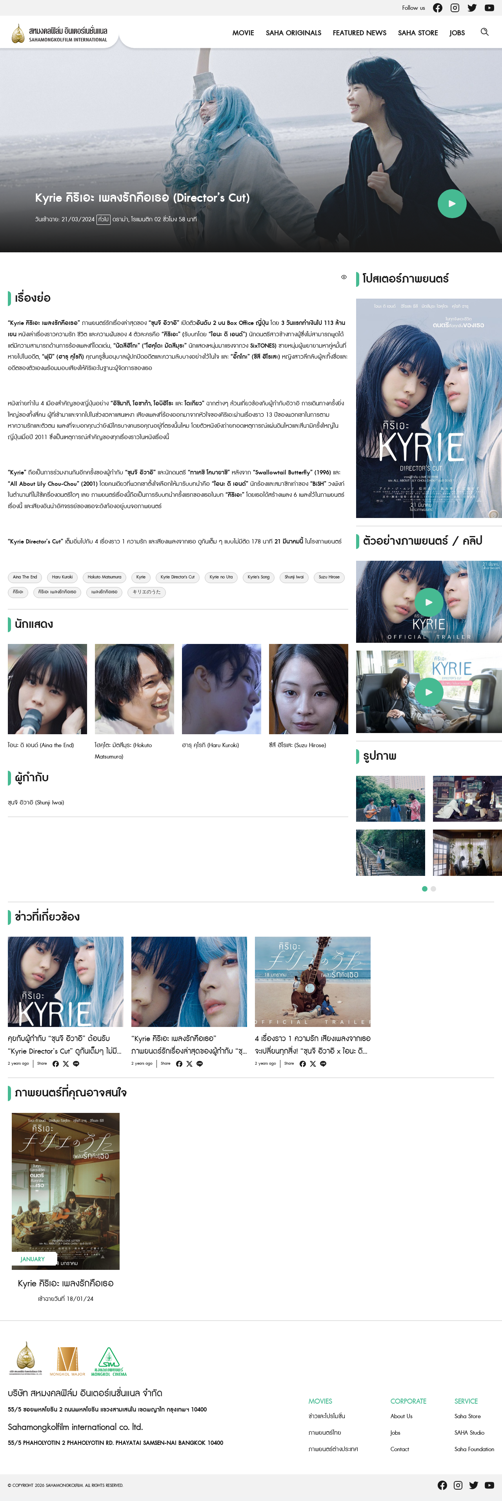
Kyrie (141, 577)
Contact (400, 1449)
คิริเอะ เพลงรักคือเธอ (57, 592)
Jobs (455, 33)
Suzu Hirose (329, 577)
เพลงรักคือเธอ (104, 592)
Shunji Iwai (294, 577)
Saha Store (416, 33)
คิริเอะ (18, 592)
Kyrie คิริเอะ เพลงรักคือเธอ (66, 1284)
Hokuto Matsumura (104, 577)
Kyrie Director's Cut (178, 577)
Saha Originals (291, 33)
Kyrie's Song (258, 577)
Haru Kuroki (62, 577)
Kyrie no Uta (221, 577)
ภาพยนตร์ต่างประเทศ (333, 1449)
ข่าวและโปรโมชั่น (327, 1416)
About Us (402, 1416)
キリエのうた (147, 592)
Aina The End (25, 577)
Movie (241, 33)
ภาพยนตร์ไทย (325, 1432)
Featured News (357, 33)
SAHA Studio (469, 1432)
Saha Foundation (474, 1449)
